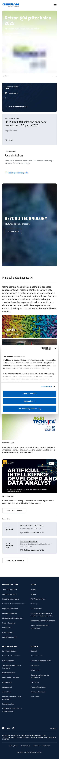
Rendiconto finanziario (10, 678)
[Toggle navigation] (55, 5)
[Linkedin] (4, 728)
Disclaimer (36, 746)
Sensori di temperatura (10, 599)
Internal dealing (8, 704)
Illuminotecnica (7, 633)
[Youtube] (9, 728)
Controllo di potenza (9, 613)
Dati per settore (8, 661)
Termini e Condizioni (38, 692)
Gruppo (33, 589)
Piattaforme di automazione (12, 618)
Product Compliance (38, 687)
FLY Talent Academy (38, 599)
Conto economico (8, 673)
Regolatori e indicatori (10, 609)
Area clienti (35, 697)
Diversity (34, 604)
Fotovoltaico (7, 628)
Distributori (35, 665)
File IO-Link (35, 682)
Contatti (34, 651)
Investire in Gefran (9, 651)
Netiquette (46, 746)
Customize (29, 401)
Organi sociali (7, 687)
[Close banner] (55, 348)
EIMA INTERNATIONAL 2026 (32, 526)
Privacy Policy (13, 746)
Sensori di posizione (9, 589)
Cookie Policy (25, 746)
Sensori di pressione (9, 594)
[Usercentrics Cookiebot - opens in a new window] (40, 348)
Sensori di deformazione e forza (13, 604)
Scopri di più (13, 36)
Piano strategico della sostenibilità (43, 621)
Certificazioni (35, 670)
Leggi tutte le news (14, 511)
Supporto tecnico (37, 656)
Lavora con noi (36, 609)
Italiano (52, 728)
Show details (46, 386)
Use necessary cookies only (29, 408)
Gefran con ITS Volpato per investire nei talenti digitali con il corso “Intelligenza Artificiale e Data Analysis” (28, 502)
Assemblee (6, 692)
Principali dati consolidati (11, 656)
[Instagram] (14, 728)
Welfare (33, 594)
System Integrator (9, 623)
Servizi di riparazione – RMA (41, 661)
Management (7, 682)
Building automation (9, 637)
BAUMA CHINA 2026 (28, 541)
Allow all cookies (29, 394)
